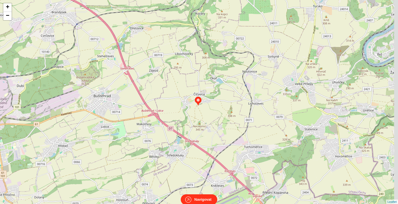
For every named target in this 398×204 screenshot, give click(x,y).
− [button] (7, 16)
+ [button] (7, 7)
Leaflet (392, 196)
